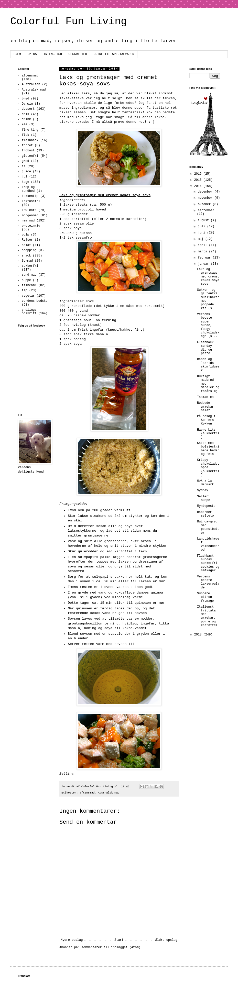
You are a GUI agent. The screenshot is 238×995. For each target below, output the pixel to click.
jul (24, 176)
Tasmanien (205, 397)
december (206, 192)
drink (26, 119)
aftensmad (87, 792)
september (206, 210)
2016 (198, 174)
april (203, 245)
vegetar (28, 296)
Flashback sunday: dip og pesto (205, 348)
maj (201, 239)
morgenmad (30, 215)
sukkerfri (30, 266)
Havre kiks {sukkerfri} (208, 433)
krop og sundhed (28, 189)
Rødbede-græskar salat (205, 406)
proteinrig (31, 226)
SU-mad (27, 261)
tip (24, 290)
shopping (29, 250)
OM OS (32, 54)
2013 (198, 634)
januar (204, 264)
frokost (28, 150)
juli (202, 226)
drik (25, 114)
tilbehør (29, 285)
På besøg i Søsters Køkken (206, 420)
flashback (30, 140)
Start (119, 940)
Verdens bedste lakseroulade (208, 582)
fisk (25, 135)
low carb (29, 210)
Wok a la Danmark (205, 482)
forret (27, 145)
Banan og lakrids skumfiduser (208, 364)
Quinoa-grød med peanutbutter (208, 527)
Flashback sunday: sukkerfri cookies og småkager (208, 563)
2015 (198, 180)
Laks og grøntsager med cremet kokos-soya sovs (208, 276)
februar (205, 258)
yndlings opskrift (29, 311)
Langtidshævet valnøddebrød (208, 544)
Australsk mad (109, 792)
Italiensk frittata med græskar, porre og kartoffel (207, 616)
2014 (198, 186)
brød (25, 98)
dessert (28, 109)
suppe (26, 280)
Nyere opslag (72, 940)
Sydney (202, 490)
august (204, 220)
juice (26, 171)
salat (26, 245)
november (206, 198)
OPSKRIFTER (78, 54)
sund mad (29, 275)
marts (203, 251)
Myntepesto (206, 506)
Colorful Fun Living (68, 21)
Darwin (27, 104)
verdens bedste (35, 301)
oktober (205, 204)
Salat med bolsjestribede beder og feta (208, 448)
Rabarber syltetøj (206, 514)
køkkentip (30, 196)
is (23, 166)
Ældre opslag (166, 940)
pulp (25, 235)
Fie (24, 124)
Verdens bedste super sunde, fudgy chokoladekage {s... (208, 325)
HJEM (17, 54)
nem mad (28, 220)
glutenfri (30, 156)
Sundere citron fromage (205, 597)
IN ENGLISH (53, 54)
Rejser (27, 240)
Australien (31, 84)
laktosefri (31, 201)
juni (202, 232)
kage (25, 182)
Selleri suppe (203, 498)
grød (25, 161)
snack (26, 256)
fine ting (30, 130)
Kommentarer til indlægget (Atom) (110, 947)
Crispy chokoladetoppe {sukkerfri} (208, 467)
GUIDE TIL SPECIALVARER (114, 54)
